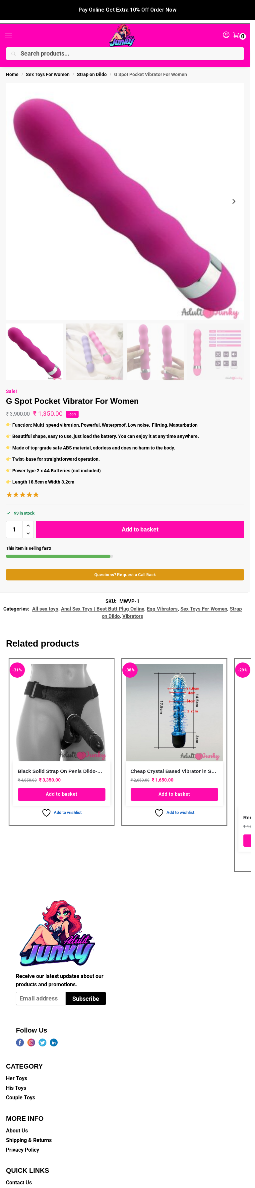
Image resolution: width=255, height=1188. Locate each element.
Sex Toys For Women (48, 67)
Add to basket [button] (61, 786)
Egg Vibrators (162, 602)
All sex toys (45, 602)
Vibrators (132, 609)
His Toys (16, 1081)
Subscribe (85, 991)
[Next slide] (234, 194)
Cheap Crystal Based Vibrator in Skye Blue (174, 764)
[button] (237, 28)
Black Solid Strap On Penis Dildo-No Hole (61, 764)
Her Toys (16, 1071)
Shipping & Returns (29, 1133)
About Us (17, 1123)
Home (12, 67)
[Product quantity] (14, 521)
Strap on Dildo (92, 67)
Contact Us (19, 1175)
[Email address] (41, 991)
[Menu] (15, 28)
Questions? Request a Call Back (125, 567)
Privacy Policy (22, 1142)
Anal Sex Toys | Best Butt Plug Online (102, 602)
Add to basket (140, 521)
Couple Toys (20, 1090)
